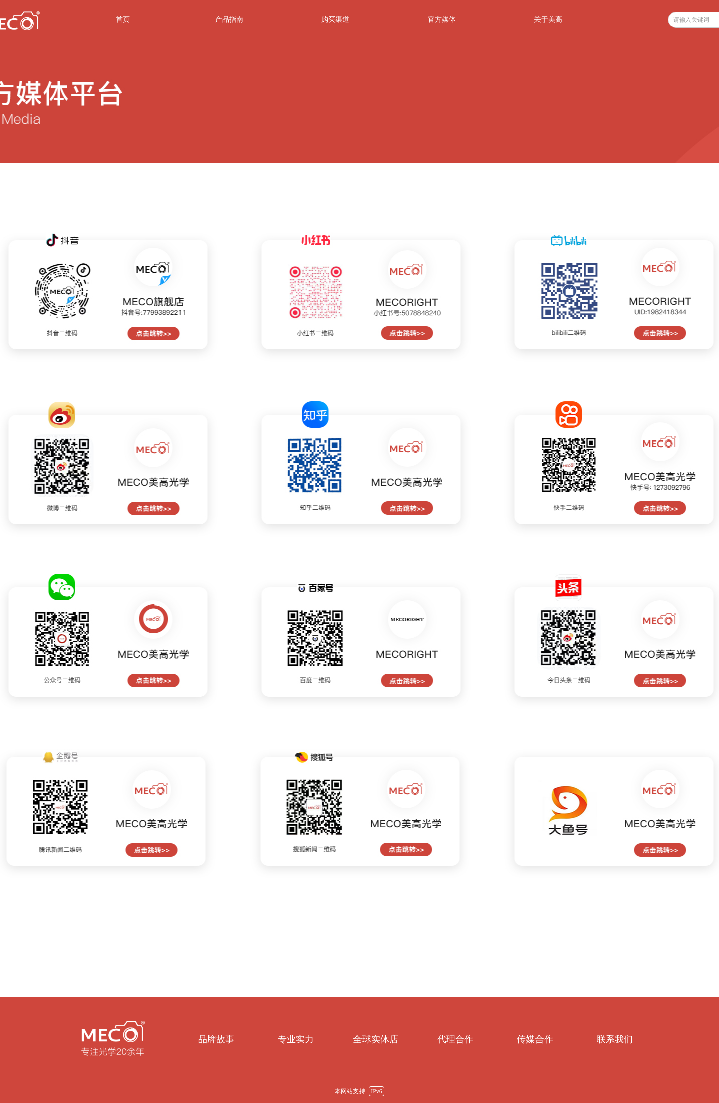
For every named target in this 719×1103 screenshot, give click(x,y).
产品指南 (229, 19)
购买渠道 (335, 19)
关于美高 (548, 19)
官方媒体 (442, 19)
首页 (123, 19)
